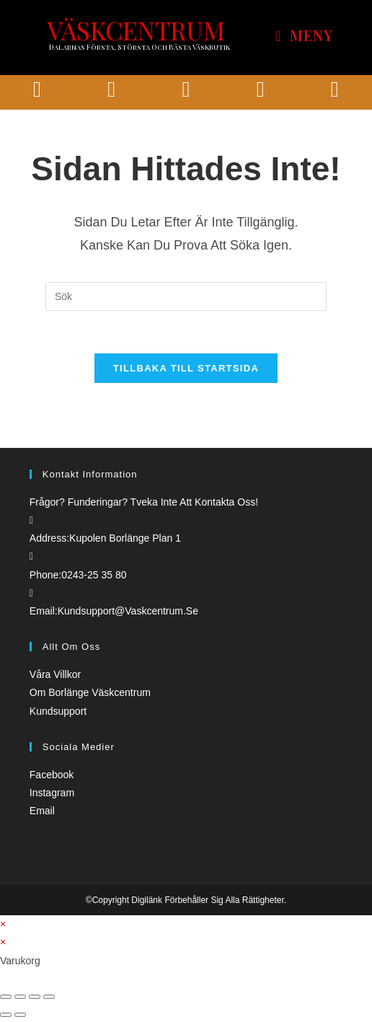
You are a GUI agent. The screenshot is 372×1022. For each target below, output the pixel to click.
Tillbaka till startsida (186, 369)
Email (42, 812)
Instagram (52, 793)
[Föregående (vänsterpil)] (6, 1016)
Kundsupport (58, 712)
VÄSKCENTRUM (136, 30)
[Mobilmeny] (304, 35)
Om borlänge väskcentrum (90, 694)
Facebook (52, 775)
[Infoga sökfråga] (186, 296)
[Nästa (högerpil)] (20, 1016)
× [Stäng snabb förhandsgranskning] (3, 925)
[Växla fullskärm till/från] (34, 997)
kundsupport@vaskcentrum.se (128, 611)
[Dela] (20, 997)
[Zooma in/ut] (49, 997)
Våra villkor (55, 676)
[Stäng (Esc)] (6, 997)
